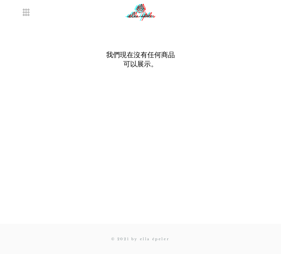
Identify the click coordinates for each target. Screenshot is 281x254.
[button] (26, 12)
